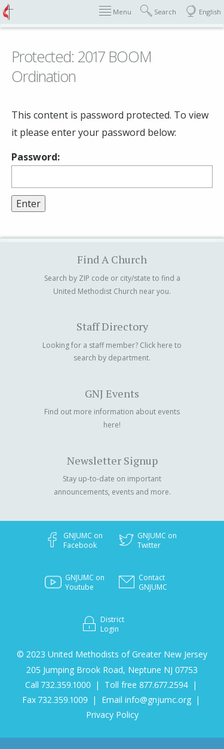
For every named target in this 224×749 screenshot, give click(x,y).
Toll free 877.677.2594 (146, 684)
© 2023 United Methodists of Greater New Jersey (112, 654)
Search (158, 11)
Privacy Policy (112, 714)
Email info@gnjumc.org (146, 699)
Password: (112, 169)
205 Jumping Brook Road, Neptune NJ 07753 (112, 669)
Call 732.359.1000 (58, 684)
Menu (115, 11)
